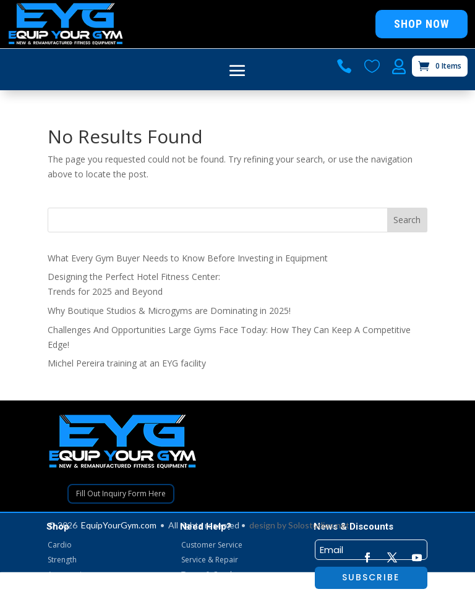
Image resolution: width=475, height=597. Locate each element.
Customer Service (211, 545)
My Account (201, 589)
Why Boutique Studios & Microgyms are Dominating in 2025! (169, 310)
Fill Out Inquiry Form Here (121, 493)
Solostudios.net (318, 525)
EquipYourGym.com (118, 525)
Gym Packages (73, 589)
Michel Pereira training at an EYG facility (127, 363)
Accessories (69, 574)
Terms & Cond (206, 574)
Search (407, 220)
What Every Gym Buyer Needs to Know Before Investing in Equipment (188, 258)
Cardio (60, 545)
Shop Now (421, 23)
